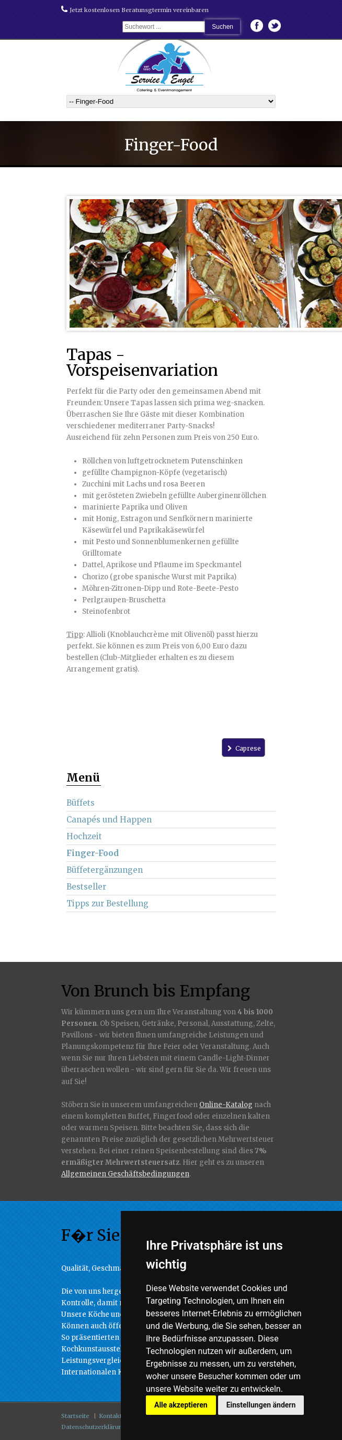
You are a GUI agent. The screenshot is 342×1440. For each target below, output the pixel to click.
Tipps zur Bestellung (107, 903)
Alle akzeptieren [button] (181, 1405)
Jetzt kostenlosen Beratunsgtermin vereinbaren (135, 10)
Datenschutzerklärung (94, 1427)
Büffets (80, 803)
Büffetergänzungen (104, 870)
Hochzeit (84, 836)
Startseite (75, 1416)
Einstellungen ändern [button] (261, 1405)
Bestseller (86, 887)
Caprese (243, 748)
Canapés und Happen (109, 820)
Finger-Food (92, 853)
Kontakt (110, 1416)
